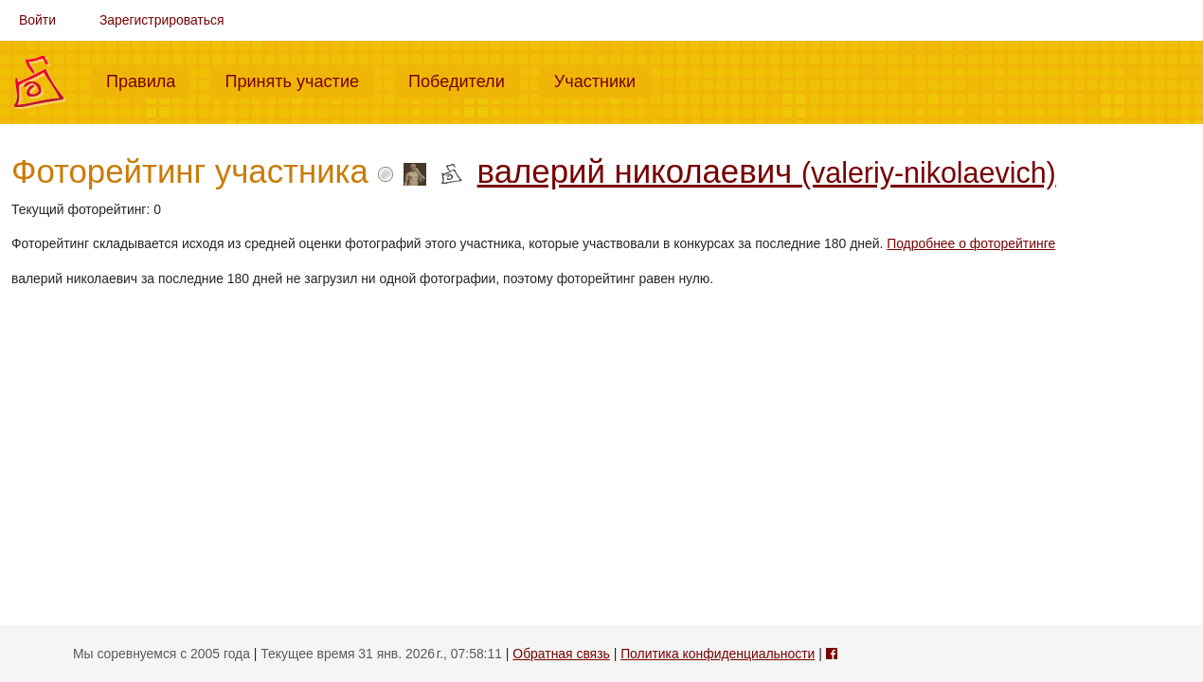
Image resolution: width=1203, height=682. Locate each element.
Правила (148, 79)
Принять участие (299, 79)
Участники (602, 79)
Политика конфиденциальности (717, 653)
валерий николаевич (766, 171)
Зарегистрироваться (161, 19)
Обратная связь (560, 653)
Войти (37, 19)
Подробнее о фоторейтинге (971, 243)
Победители (464, 79)
